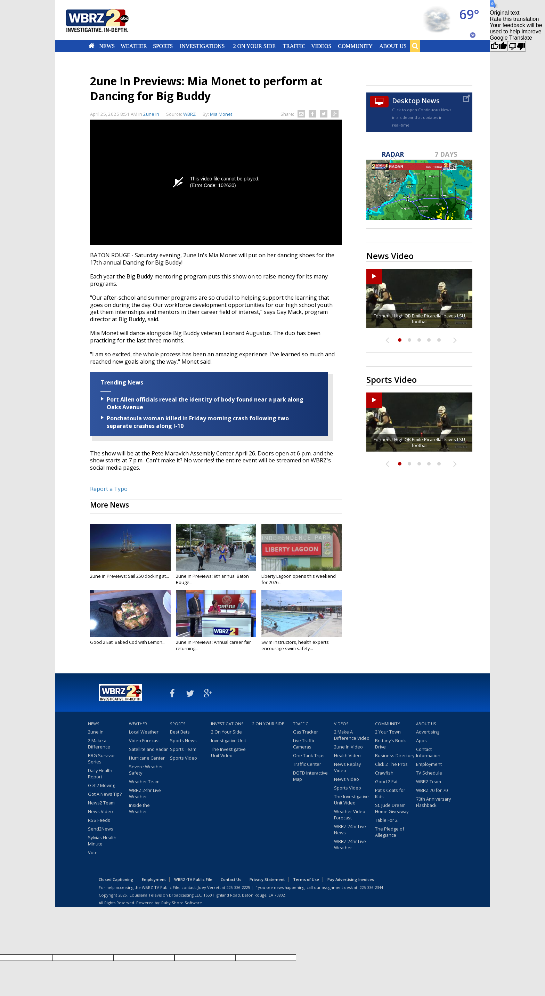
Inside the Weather (139, 808)
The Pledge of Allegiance (389, 832)
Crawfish (384, 773)
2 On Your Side (254, 45)
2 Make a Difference (99, 743)
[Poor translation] (517, 46)
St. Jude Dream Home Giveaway (391, 808)
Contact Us (231, 879)
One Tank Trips (309, 755)
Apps (421, 740)
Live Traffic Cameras (304, 743)
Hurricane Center (147, 758)
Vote (93, 852)
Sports (163, 45)
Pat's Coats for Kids (390, 793)
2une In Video (348, 747)
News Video (100, 811)
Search (415, 45)
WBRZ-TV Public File (193, 879)
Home (92, 45)
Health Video (347, 755)
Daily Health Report (100, 773)
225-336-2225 (238, 887)
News (107, 45)
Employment (429, 764)
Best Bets (180, 732)
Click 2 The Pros (391, 764)
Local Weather (143, 732)
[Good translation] (499, 46)
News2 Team (101, 803)
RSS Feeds (99, 820)
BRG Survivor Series (101, 758)
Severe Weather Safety (146, 769)
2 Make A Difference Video (351, 735)
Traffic (294, 45)
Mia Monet (221, 114)
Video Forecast (144, 740)
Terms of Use (306, 879)
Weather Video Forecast (349, 814)
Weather (134, 45)
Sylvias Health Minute (102, 840)
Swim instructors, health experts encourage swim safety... (295, 645)
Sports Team (183, 749)
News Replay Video (347, 767)
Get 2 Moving (101, 785)
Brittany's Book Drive (390, 743)
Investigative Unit (228, 740)
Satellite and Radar (148, 749)
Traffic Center (307, 764)
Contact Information (428, 752)
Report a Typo (109, 489)
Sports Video (183, 758)
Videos (321, 45)
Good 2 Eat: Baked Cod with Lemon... (127, 642)
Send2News (100, 829)
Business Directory (394, 755)
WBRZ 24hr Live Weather (145, 793)
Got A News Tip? (105, 794)
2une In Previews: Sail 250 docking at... (129, 576)
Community (355, 45)
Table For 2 (386, 820)
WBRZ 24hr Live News (350, 829)
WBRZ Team (428, 781)
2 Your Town (388, 732)
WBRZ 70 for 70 (432, 790)
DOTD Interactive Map (310, 776)
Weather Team (144, 781)
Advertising (427, 732)
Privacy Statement (267, 879)
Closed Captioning (116, 879)
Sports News (183, 740)
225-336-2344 (371, 887)
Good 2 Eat (386, 781)
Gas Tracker (305, 732)
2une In (151, 114)
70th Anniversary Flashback (433, 802)
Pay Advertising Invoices (350, 879)
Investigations (202, 45)
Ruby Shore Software (181, 902)
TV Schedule (429, 773)
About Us (392, 45)
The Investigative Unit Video (228, 752)
